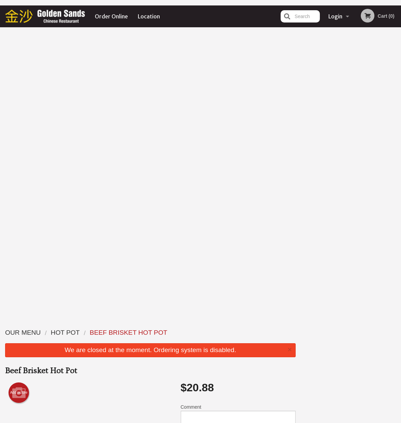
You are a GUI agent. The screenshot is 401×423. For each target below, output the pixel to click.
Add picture (19, 107)
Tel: (311, 348)
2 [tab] (335, 149)
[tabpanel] (351, 96)
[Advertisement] (150, 285)
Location (149, 16)
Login (335, 16)
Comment (238, 131)
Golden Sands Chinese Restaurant (86, 323)
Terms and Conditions (255, 340)
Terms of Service (212, 418)
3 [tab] (346, 149)
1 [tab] (325, 149)
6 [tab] (376, 149)
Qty (198, 158)
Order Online (111, 16)
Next (395, 100)
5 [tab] (366, 149)
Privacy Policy (247, 348)
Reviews (242, 332)
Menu (182, 332)
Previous (306, 100)
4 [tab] (356, 149)
